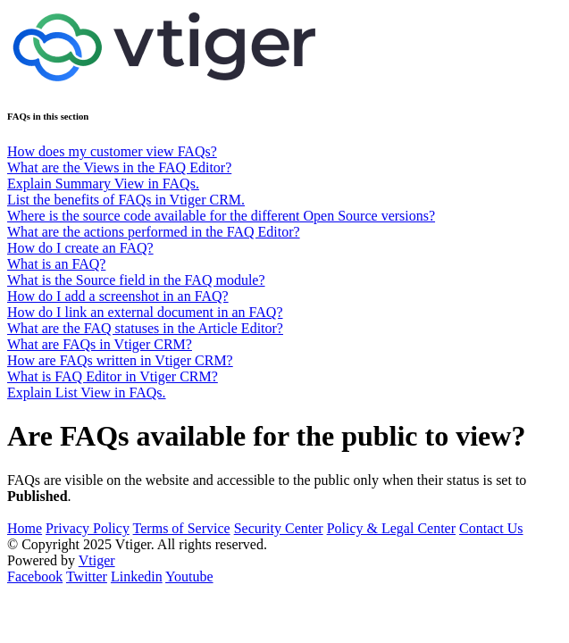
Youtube (189, 576)
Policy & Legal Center (391, 528)
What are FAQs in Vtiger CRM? (99, 344)
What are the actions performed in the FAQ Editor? (153, 231)
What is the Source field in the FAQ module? (136, 280)
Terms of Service (181, 528)
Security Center (278, 528)
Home (24, 528)
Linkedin (137, 576)
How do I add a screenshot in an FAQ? (118, 296)
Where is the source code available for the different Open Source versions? (221, 215)
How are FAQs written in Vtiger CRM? (120, 360)
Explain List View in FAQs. (86, 392)
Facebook (35, 576)
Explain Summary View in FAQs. (103, 183)
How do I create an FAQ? (80, 247)
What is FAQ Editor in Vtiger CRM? (112, 376)
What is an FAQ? (56, 263)
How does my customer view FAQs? (112, 151)
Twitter (86, 576)
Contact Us (491, 528)
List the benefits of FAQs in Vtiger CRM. (126, 199)
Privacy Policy (88, 528)
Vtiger (97, 560)
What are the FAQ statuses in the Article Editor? (145, 328)
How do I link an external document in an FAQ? (145, 312)
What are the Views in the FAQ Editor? (119, 167)
